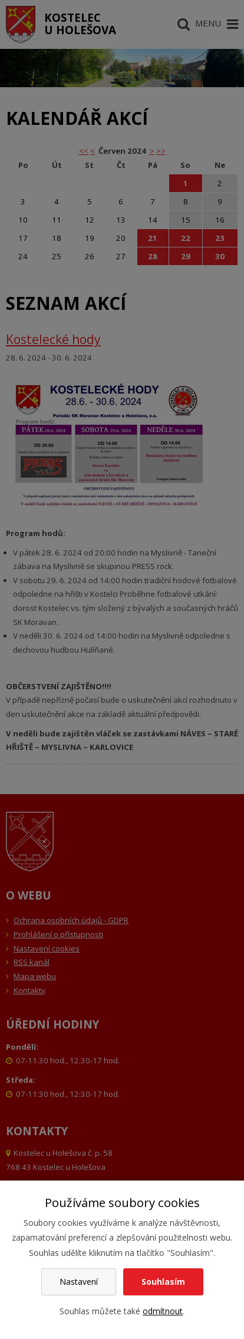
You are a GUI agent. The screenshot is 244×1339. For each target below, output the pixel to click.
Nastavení (79, 1281)
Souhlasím (163, 1281)
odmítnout (163, 1311)
